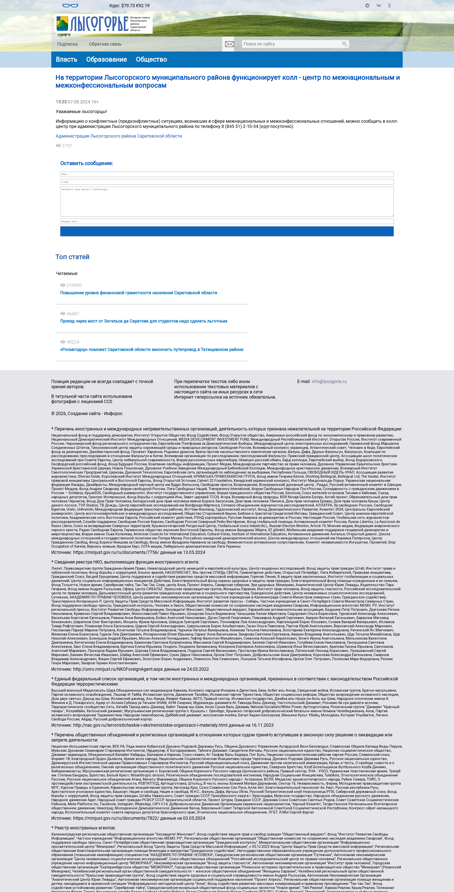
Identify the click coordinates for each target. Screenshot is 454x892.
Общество (151, 59)
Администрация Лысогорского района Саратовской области (119, 136)
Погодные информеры (94, 7)
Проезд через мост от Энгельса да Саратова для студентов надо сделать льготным (143, 326)
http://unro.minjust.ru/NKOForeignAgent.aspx (118, 674)
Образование (106, 59)
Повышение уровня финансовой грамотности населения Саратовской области (138, 298)
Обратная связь (105, 44)
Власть (66, 59)
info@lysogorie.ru (329, 386)
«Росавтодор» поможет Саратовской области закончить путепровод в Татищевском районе (151, 354)
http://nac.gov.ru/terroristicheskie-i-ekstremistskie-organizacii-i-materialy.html (150, 730)
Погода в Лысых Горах (94, 4)
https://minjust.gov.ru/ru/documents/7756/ (116, 557)
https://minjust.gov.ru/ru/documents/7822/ (116, 823)
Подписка (67, 44)
